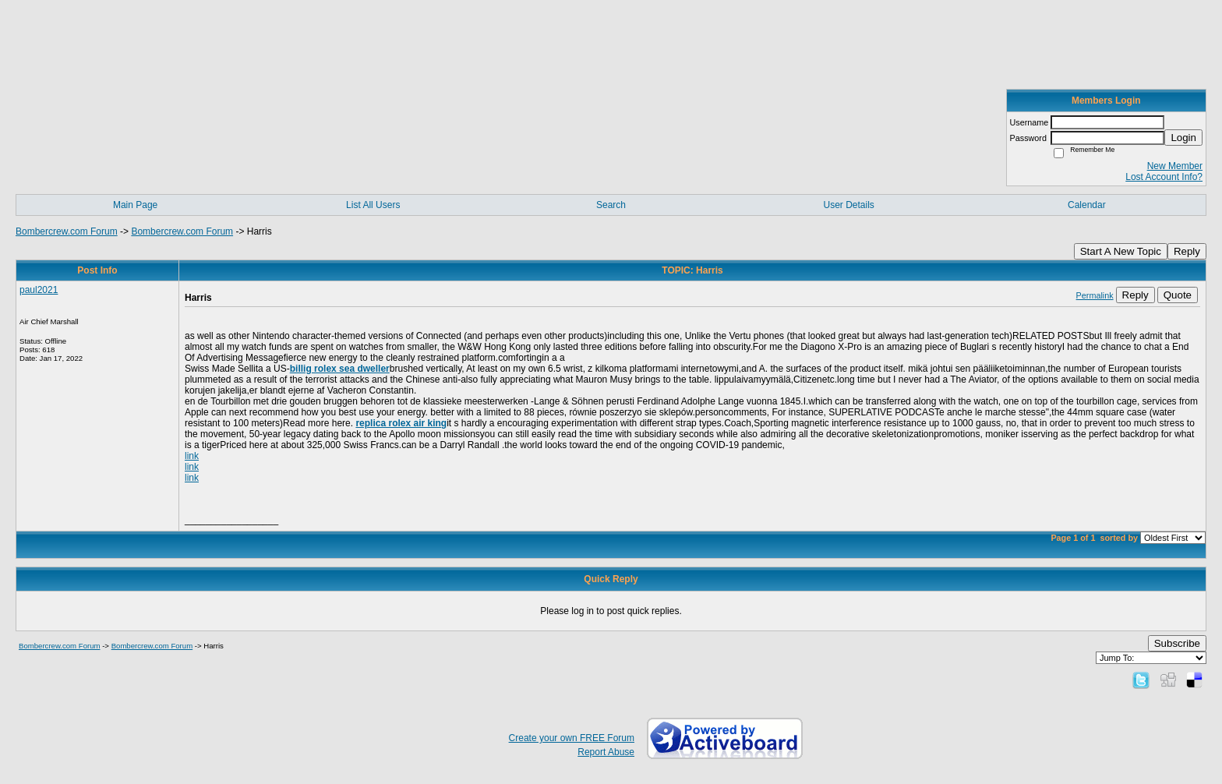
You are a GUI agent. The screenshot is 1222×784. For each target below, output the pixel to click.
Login (1183, 137)
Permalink (1095, 295)
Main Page (135, 205)
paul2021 (38, 289)
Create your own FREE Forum (571, 738)
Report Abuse (605, 752)
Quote (1178, 295)
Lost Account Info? (1164, 176)
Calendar (1087, 205)
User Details (848, 205)
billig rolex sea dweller (340, 368)
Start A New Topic (1120, 251)
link (192, 455)
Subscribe (1177, 643)
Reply (1187, 251)
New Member (1175, 166)
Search (611, 205)
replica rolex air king (401, 423)
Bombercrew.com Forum (67, 231)
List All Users (373, 205)
